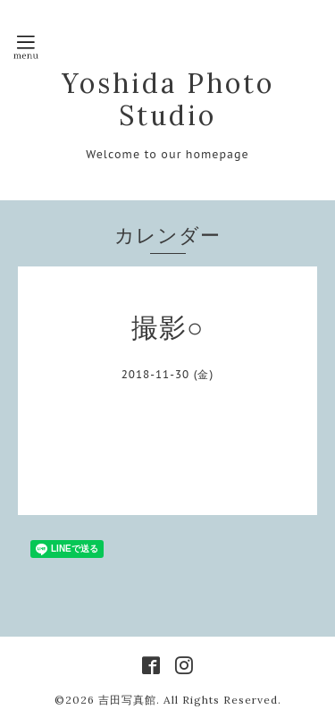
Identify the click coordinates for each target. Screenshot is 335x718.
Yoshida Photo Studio (168, 99)
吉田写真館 (127, 699)
